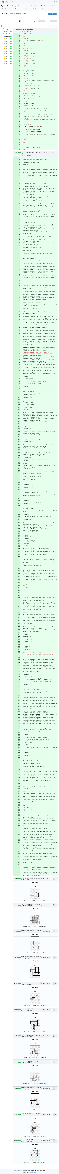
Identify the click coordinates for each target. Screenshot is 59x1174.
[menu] (56, 26)
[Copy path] (38, 29)
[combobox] (49, 26)
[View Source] (51, 879)
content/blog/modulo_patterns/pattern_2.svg (31, 879)
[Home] (3, 2)
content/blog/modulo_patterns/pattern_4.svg (31, 957)
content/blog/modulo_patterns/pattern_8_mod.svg (31, 1140)
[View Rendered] (54, 879)
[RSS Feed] (32, 6)
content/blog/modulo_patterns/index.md (33, 153)
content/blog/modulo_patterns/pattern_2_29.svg (31, 905)
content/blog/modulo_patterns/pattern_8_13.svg (31, 1114)
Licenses (31, 1172)
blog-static (16, 6)
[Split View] (52, 26)
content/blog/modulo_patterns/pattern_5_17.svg (31, 1036)
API (35, 1172)
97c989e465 (53, 21)
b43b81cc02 (41, 21)
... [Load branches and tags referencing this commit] (3, 17)
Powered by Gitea (18, 1170)
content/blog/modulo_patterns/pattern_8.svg (31, 1088)
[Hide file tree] (2, 26)
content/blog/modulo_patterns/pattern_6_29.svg (31, 1062)
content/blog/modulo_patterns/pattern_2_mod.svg (31, 931)
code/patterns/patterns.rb (29, 29)
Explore (8, 2)
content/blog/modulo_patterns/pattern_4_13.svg (31, 983)
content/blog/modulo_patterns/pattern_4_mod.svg (31, 1009)
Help (13, 2)
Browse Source (52, 13)
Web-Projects (8, 6)
